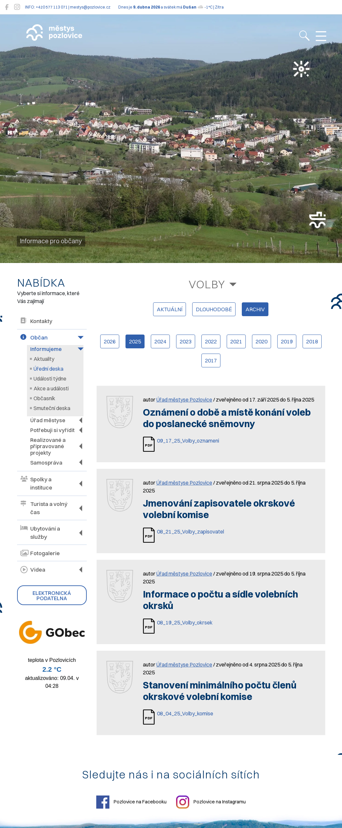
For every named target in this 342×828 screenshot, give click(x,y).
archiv (255, 309)
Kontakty (36, 321)
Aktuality (44, 359)
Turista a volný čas (43, 507)
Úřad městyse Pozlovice (184, 399)
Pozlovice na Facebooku (131, 802)
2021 (236, 341)
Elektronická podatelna (52, 595)
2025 (135, 341)
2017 (211, 360)
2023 (186, 341)
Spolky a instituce (36, 483)
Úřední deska (48, 368)
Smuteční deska (52, 408)
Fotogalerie (40, 553)
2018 (312, 341)
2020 (261, 341)
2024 (160, 341)
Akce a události (51, 388)
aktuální (169, 309)
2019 (287, 341)
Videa (32, 569)
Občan (34, 337)
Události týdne (50, 378)
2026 (110, 341)
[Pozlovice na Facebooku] (7, 7)
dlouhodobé (214, 309)
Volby (207, 284)
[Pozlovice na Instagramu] (17, 7)
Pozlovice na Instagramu (211, 802)
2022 (211, 341)
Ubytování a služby (40, 532)
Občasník (44, 398)
